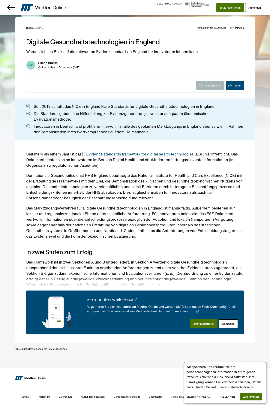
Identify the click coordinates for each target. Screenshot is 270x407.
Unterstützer (155, 396)
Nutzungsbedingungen (93, 396)
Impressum (44, 396)
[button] (230, 7)
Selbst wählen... (198, 397)
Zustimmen (251, 397)
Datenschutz (65, 396)
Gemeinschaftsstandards (127, 396)
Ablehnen (228, 397)
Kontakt (25, 396)
